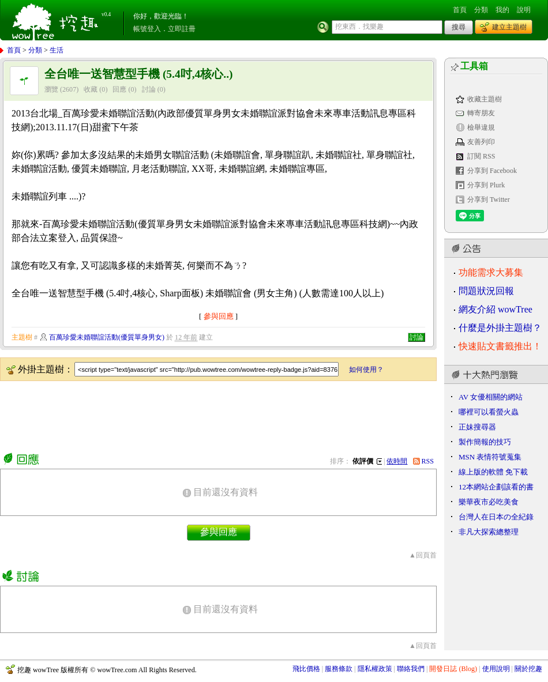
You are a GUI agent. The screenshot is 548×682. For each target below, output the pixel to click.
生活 (56, 50)
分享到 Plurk (486, 185)
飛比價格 (306, 669)
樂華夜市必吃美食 (489, 502)
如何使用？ (366, 370)
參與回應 (219, 316)
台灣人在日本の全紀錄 (496, 517)
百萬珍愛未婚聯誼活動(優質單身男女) (106, 337)
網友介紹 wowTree (495, 309)
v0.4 (106, 14)
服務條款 (338, 669)
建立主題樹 (509, 27)
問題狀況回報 (486, 291)
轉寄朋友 (481, 113)
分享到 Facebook (492, 171)
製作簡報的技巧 (485, 442)
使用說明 (496, 669)
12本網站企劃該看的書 (496, 487)
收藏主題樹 (484, 99)
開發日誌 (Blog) (453, 669)
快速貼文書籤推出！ (500, 346)
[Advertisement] (210, 414)
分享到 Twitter (488, 199)
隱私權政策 (375, 669)
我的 (502, 10)
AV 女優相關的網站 (491, 397)
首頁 (460, 10)
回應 (119, 89)
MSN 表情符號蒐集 (490, 457)
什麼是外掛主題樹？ (500, 328)
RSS (428, 461)
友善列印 (481, 142)
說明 (524, 10)
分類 (481, 10)
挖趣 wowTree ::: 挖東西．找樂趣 (57, 20)
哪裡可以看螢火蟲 (489, 412)
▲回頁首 (423, 555)
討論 (149, 89)
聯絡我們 (411, 669)
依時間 (396, 461)
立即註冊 (182, 29)
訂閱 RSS (481, 156)
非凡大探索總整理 (489, 531)
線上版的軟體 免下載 (493, 472)
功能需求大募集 (491, 272)
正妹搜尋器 (477, 427)
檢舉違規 (481, 127)
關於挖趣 (528, 669)
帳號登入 (147, 29)
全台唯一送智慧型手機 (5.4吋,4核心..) (138, 74)
